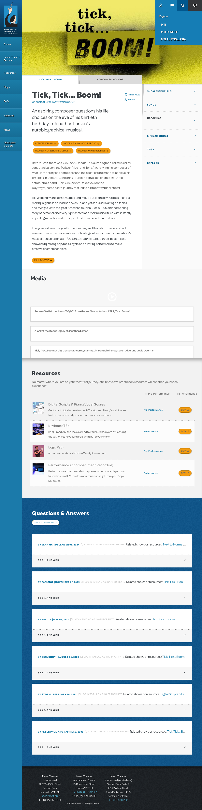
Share (131, 99)
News (7, 129)
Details (185, 409)
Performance (189, 393)
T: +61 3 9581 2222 (118, 800)
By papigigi (45, 582)
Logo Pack (56, 447)
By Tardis (44, 619)
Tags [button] (150, 149)
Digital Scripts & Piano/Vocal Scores (76, 404)
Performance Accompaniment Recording (80, 465)
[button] (171, 5)
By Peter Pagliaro (50, 731)
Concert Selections (110, 79)
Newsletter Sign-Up (10, 144)
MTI (163, 25)
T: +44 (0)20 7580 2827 (84, 792)
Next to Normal (173, 544)
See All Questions (44, 522)
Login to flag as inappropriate (104, 544)
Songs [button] (151, 104)
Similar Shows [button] (157, 136)
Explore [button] (153, 163)
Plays (7, 87)
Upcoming (154, 118)
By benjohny (47, 657)
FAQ (6, 101)
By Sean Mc (45, 544)
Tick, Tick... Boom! (50, 79)
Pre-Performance (159, 393)
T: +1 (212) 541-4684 (49, 796)
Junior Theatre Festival (12, 58)
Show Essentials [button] (159, 91)
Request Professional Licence (51, 150)
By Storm (44, 694)
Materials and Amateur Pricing (80, 143)
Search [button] (182, 5)
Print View (134, 94)
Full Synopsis (41, 260)
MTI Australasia (173, 39)
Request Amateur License (91, 150)
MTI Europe (169, 32)
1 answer (48, 560)
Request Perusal (44, 143)
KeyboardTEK (59, 425)
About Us (9, 115)
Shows (7, 44)
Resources (10, 72)
